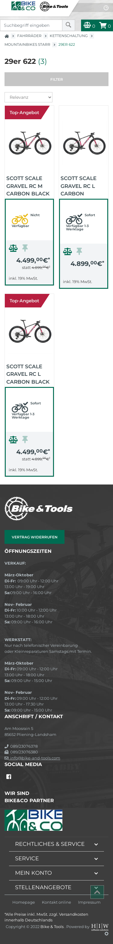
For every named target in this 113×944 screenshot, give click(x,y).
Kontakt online (56, 902)
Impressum (89, 902)
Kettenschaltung (69, 35)
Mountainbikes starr (27, 44)
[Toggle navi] (5, 5)
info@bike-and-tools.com (32, 758)
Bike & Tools (52, 926)
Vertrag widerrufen (35, 537)
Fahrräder (29, 35)
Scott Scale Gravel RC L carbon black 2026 (27, 373)
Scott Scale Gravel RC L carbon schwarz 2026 (81, 185)
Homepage (23, 902)
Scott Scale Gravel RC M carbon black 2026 (27, 185)
